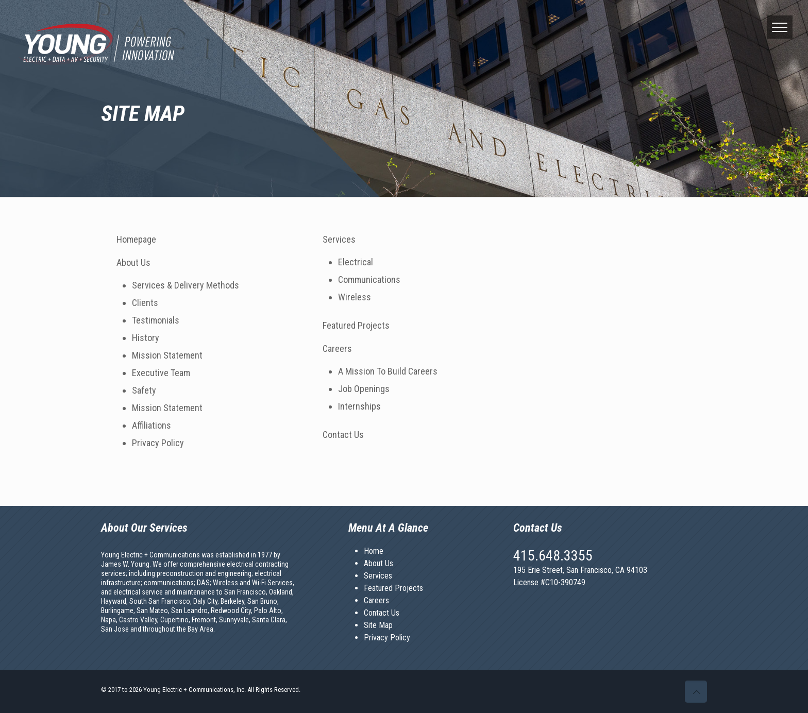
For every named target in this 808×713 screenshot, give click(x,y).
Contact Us (343, 434)
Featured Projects (356, 325)
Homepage (136, 239)
